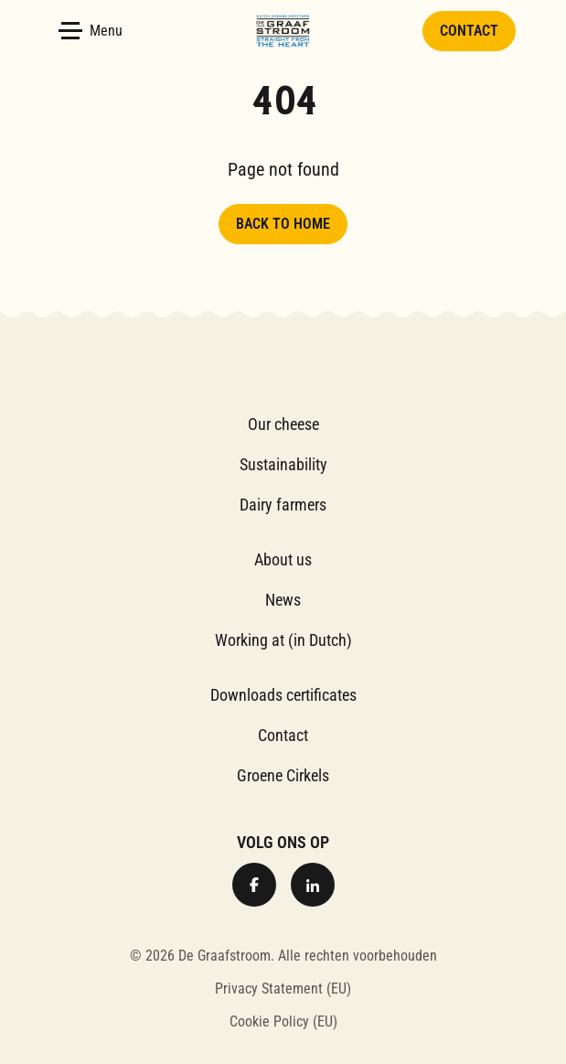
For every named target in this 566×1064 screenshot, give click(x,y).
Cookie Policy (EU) (283, 1021)
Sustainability (283, 464)
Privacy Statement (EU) (283, 988)
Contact (469, 30)
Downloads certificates (283, 694)
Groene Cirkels (283, 775)
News (283, 599)
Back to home (283, 223)
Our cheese (283, 424)
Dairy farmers (283, 504)
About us (283, 559)
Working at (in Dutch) (283, 640)
